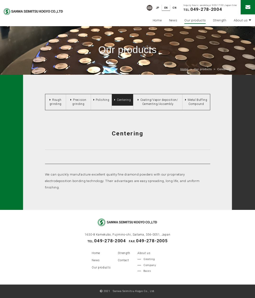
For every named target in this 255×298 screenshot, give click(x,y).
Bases (147, 271)
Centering (124, 100)
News (173, 20)
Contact (123, 260)
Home (157, 20)
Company (149, 265)
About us (242, 20)
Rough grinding (56, 102)
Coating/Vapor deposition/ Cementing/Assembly (159, 102)
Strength (219, 20)
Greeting (149, 259)
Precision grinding (79, 102)
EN (166, 7)
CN (174, 7)
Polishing (102, 100)
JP (157, 7)
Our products (195, 20)
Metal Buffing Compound (197, 102)
